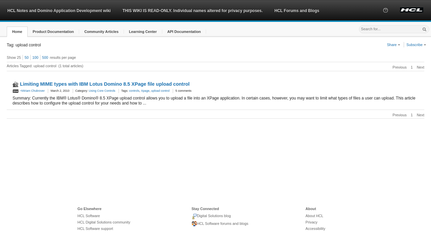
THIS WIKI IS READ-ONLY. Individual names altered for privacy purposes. (193, 10)
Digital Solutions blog (211, 216)
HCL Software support (95, 229)
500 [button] (45, 57)
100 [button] (35, 57)
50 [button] (27, 57)
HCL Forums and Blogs (296, 10)
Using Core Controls (102, 90)
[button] (385, 16)
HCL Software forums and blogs (220, 224)
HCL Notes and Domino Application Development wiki (59, 10)
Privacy (311, 222)
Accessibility (315, 229)
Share (393, 45)
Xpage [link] (145, 90)
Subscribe (416, 45)
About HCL (314, 216)
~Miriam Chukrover (28, 90)
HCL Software (88, 216)
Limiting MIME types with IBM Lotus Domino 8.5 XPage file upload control (105, 84)
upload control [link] (160, 90)
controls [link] (134, 90)
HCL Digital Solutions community (103, 222)
